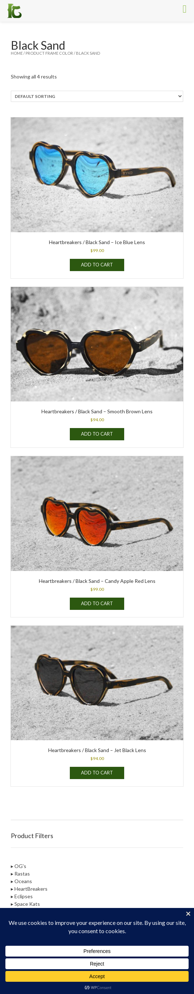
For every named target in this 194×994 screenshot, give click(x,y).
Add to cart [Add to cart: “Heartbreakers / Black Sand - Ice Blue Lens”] (97, 264)
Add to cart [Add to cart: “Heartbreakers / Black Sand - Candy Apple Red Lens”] (97, 603)
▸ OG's (18, 866)
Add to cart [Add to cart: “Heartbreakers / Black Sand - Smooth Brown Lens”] (97, 434)
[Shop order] (97, 96)
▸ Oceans (21, 881)
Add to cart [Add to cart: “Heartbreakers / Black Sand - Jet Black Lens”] (97, 772)
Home (17, 53)
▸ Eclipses (22, 896)
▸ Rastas (20, 874)
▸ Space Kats (25, 904)
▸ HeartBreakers (29, 889)
